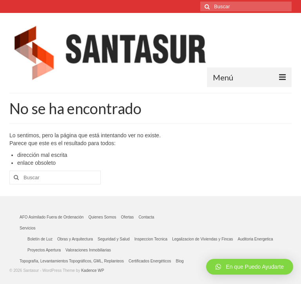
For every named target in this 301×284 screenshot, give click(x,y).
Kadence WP (92, 270)
